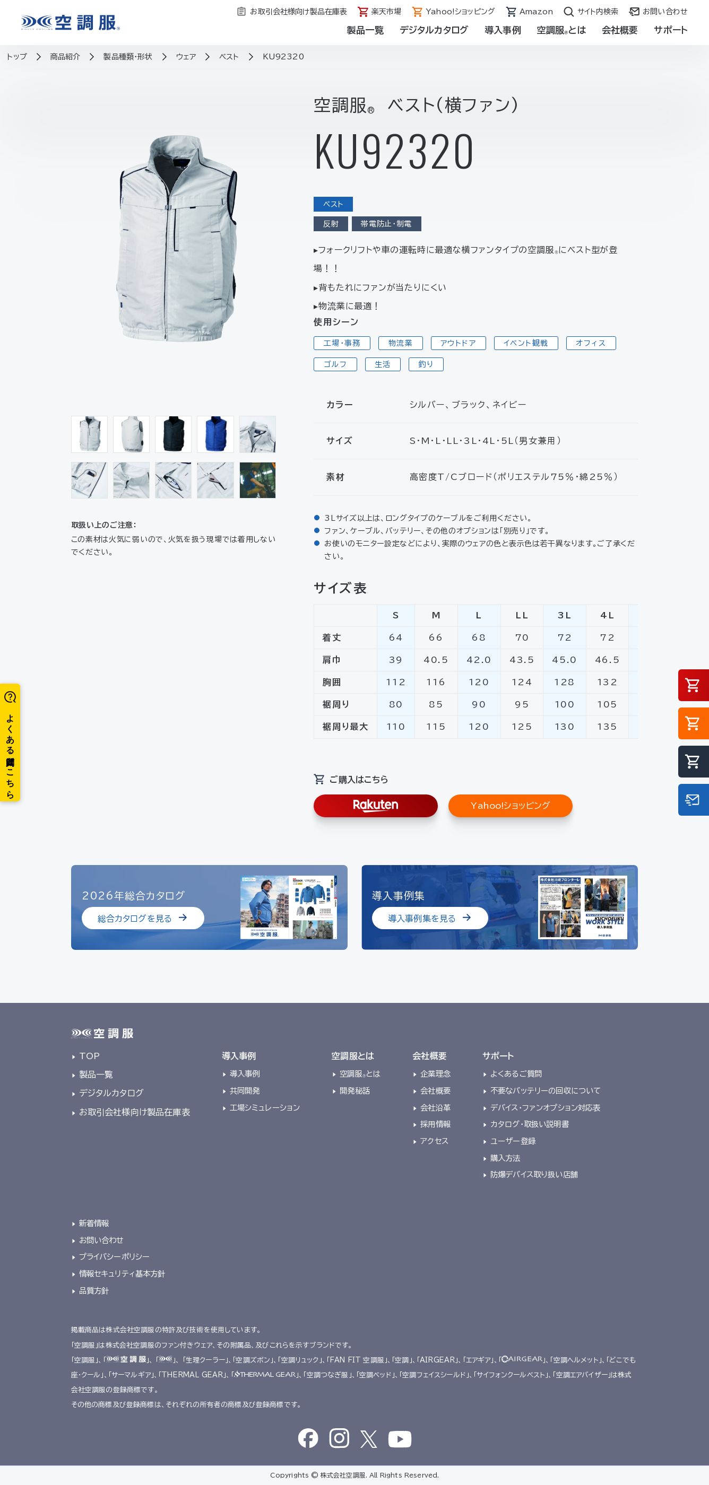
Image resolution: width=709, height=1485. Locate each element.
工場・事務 (342, 343)
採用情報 (435, 1124)
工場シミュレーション (265, 1108)
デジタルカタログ (434, 29)
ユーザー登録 (512, 1141)
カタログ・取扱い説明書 (529, 1124)
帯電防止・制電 (386, 224)
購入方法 (505, 1158)
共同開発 (245, 1091)
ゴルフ (335, 364)
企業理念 (435, 1074)
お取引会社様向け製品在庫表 (134, 1112)
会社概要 (620, 29)
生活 (383, 364)
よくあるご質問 (516, 1074)
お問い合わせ (101, 1240)
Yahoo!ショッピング (510, 805)
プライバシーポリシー (114, 1257)
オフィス (591, 343)
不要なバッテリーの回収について (545, 1091)
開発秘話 (355, 1091)
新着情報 (94, 1223)
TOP (89, 1056)
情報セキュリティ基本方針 (122, 1274)
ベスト (333, 204)
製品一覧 (365, 29)
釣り (426, 364)
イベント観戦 (526, 343)
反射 (331, 224)
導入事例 (503, 29)
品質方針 (94, 1291)
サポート (671, 29)
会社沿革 (435, 1108)
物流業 (400, 343)
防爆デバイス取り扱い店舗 (534, 1174)
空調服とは (561, 29)
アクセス (434, 1141)
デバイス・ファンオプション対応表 (545, 1108)
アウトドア (458, 343)
